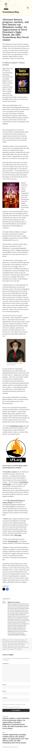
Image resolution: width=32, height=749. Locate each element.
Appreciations (14, 641)
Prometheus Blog (10, 12)
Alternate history (6, 641)
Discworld (4, 646)
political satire (5, 649)
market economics (15, 646)
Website (4, 698)
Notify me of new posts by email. (12, 707)
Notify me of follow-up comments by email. (15, 704)
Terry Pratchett (18, 649)
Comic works (10, 643)
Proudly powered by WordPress (10, 747)
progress (12, 649)
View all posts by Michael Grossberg (16, 634)
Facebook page (12, 541)
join (13, 553)
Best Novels (21, 641)
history (9, 646)
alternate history (13, 644)
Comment (5, 663)
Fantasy (15, 643)
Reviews (19, 643)
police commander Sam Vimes (21, 647)
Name (4, 684)
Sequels (24, 643)
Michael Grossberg (19, 640)
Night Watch (11, 647)
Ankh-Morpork (21, 644)
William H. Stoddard (10, 62)
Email (4, 691)
